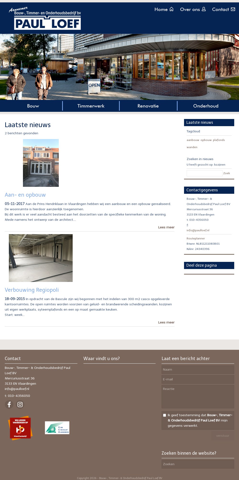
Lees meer (166, 227)
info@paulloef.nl (198, 230)
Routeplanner (196, 238)
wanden (192, 147)
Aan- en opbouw (25, 195)
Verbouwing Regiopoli (32, 290)
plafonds (219, 140)
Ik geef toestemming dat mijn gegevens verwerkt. (200, 420)
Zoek (226, 173)
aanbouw (193, 140)
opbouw (206, 140)
